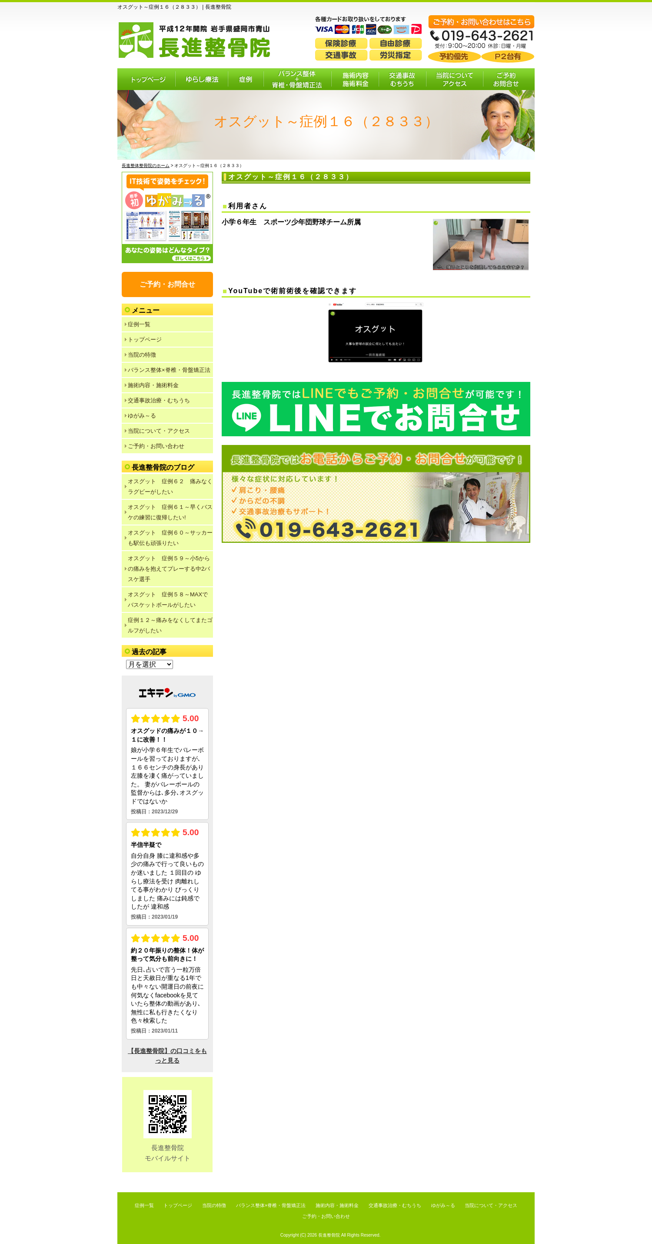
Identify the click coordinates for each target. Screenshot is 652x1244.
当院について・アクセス (159, 431)
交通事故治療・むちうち (159, 400)
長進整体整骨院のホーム (146, 165)
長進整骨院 (329, 1235)
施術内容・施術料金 (153, 385)
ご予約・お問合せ (167, 284)
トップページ (145, 339)
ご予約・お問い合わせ (156, 446)
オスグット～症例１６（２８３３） (290, 177)
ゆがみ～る (142, 415)
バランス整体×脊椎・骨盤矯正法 (169, 370)
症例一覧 (139, 324)
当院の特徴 (142, 354)
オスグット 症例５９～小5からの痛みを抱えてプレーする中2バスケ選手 (169, 568)
